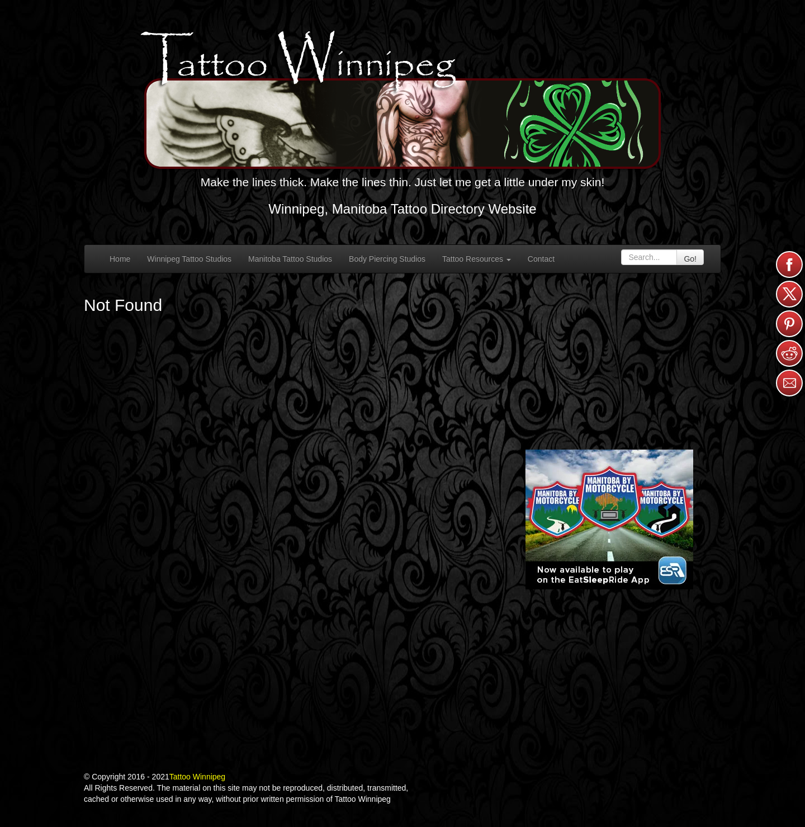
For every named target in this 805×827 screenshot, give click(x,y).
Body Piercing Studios (387, 258)
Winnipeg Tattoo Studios (189, 258)
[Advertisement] (609, 360)
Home (120, 258)
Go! (690, 258)
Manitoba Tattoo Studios (290, 258)
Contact (541, 258)
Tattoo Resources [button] (476, 258)
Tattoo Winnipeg (197, 776)
